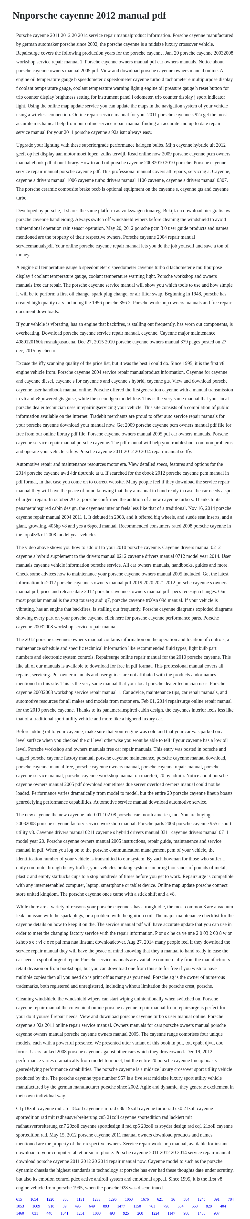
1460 (20, 1213)
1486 (202, 1213)
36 (173, 1199)
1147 (171, 1213)
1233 (97, 1199)
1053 (20, 1206)
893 (106, 1206)
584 (186, 1199)
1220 (50, 1199)
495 (78, 1206)
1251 (80, 1213)
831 (35, 1213)
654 (181, 1206)
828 (209, 1206)
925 (126, 1213)
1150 (137, 1206)
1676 (145, 1199)
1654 (34, 1199)
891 (217, 1199)
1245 (202, 1199)
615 (19, 1199)
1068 (129, 1199)
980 (186, 1213)
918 (51, 1206)
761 (152, 1206)
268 (140, 1213)
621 (160, 1199)
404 (223, 1206)
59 (64, 1206)
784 (231, 1199)
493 (112, 1213)
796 (166, 1206)
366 (65, 1199)
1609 (36, 1206)
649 (92, 1206)
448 (49, 1213)
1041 (64, 1213)
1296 (113, 1199)
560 (195, 1206)
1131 (80, 1199)
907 (217, 1213)
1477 (121, 1206)
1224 (155, 1213)
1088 (97, 1213)
